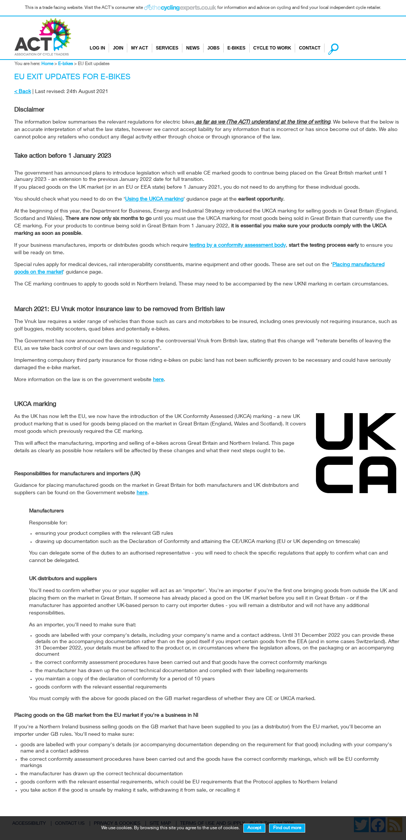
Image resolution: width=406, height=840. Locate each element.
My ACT (139, 48)
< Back (22, 92)
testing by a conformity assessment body (237, 245)
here (158, 380)
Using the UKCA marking (154, 199)
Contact (309, 48)
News (192, 48)
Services (167, 48)
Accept (254, 828)
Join (118, 48)
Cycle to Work (272, 48)
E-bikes (236, 48)
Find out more (287, 828)
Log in (97, 48)
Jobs (213, 48)
